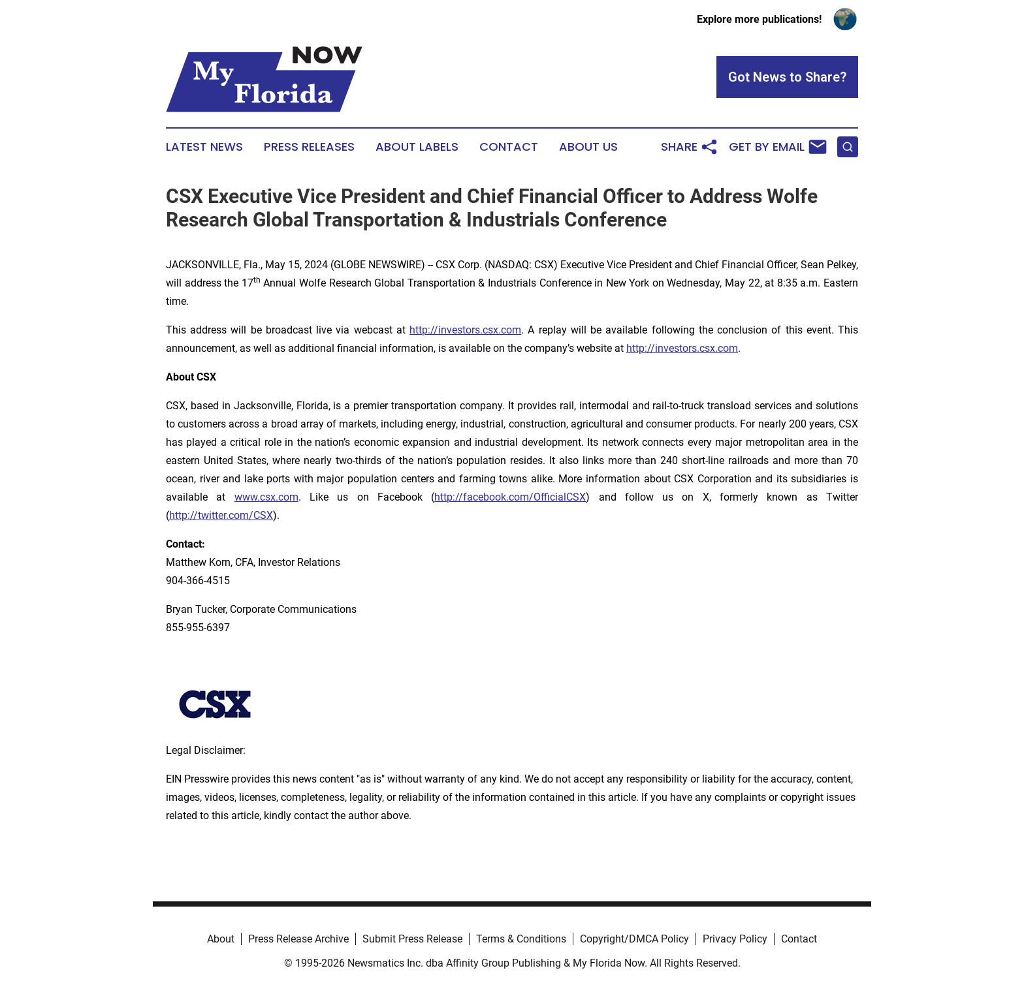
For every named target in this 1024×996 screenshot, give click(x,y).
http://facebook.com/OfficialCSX (510, 497)
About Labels (417, 147)
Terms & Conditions (521, 939)
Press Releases (309, 147)
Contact (508, 147)
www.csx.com (266, 497)
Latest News (204, 147)
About (220, 939)
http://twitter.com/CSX (221, 515)
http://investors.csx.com (465, 330)
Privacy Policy (735, 939)
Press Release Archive (298, 939)
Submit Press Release (412, 939)
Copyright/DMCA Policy (634, 939)
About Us (588, 147)
